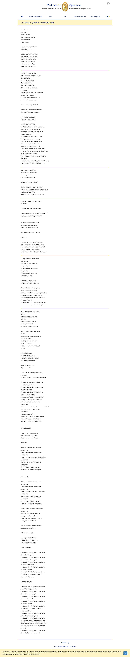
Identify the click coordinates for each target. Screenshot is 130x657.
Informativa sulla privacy (61, 646)
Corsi (50, 17)
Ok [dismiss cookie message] (125, 653)
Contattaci (73, 646)
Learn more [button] (36, 654)
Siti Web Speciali (95, 17)
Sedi (65, 17)
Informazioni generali (35, 17)
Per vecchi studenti (80, 17)
